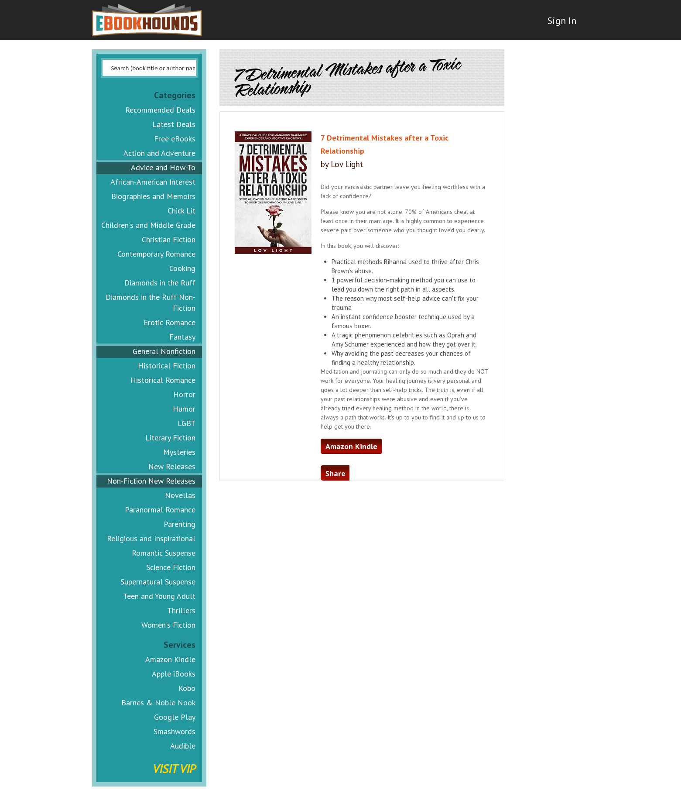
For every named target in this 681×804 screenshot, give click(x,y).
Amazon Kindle (170, 659)
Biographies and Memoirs (153, 196)
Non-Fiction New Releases (151, 481)
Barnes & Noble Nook (158, 702)
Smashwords (174, 731)
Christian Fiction (168, 239)
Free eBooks (174, 139)
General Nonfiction (164, 351)
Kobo (186, 688)
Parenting (179, 524)
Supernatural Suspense (157, 582)
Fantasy (182, 337)
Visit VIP (174, 768)
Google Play (174, 717)
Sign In (557, 26)
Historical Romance (162, 380)
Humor (184, 409)
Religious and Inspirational (151, 538)
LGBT (186, 423)
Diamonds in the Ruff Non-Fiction (150, 302)
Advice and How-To (163, 167)
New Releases (171, 466)
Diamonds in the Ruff (159, 283)
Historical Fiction (166, 366)
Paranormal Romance (160, 510)
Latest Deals (173, 124)
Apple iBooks (173, 674)
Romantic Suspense (163, 553)
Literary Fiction (170, 438)
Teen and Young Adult (159, 596)
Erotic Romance (169, 322)
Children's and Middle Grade (148, 225)
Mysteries (179, 452)
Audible (182, 746)
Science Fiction (170, 567)
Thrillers (181, 610)
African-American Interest (152, 182)
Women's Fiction (168, 625)
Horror (184, 394)
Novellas (180, 495)
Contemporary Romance (156, 254)
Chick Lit (181, 211)
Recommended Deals (160, 110)
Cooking (182, 268)
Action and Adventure (159, 153)
